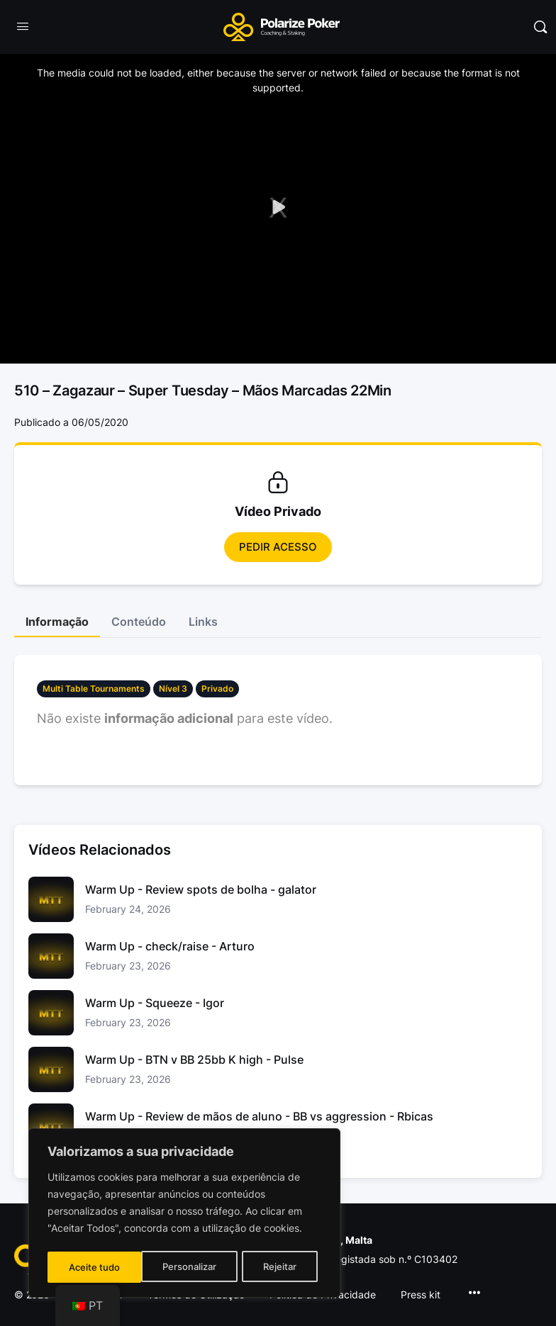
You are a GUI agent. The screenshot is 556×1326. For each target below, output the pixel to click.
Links (203, 621)
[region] (184, 1215)
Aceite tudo (275, 1267)
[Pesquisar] (540, 26)
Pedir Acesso (278, 547)
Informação (57, 621)
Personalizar (95, 1267)
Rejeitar (186, 1267)
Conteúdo (138, 621)
